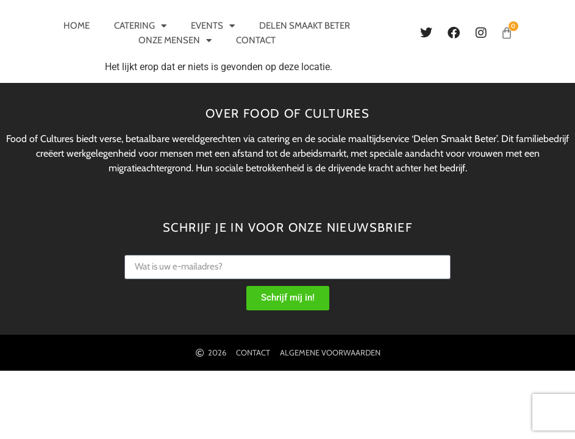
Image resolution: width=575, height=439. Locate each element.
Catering (140, 25)
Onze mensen (175, 40)
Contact (256, 40)
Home (76, 25)
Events (213, 25)
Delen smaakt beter (304, 25)
